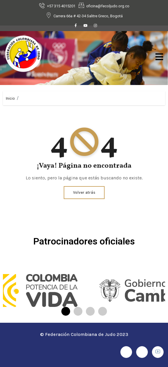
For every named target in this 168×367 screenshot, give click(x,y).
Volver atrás (84, 192)
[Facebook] (75, 26)
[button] (14, 291)
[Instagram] (95, 26)
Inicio (10, 98)
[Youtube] (85, 26)
